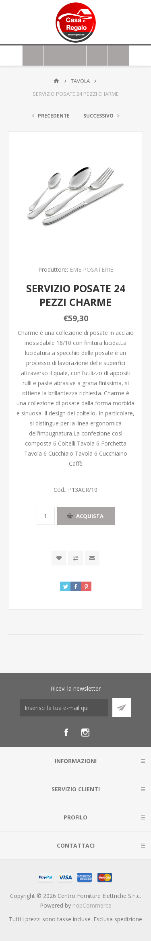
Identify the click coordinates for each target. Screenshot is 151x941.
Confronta (75, 558)
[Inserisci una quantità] (46, 516)
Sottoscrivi (121, 707)
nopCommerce (92, 905)
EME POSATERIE (91, 269)
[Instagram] (85, 732)
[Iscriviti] (64, 707)
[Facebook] (66, 732)
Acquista (89, 516)
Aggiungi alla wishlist (59, 558)
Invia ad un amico (92, 558)
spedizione (128, 919)
